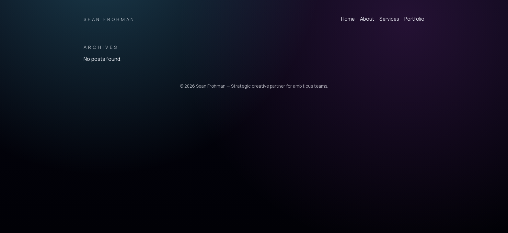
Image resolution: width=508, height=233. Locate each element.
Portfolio (414, 19)
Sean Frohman (109, 19)
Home (348, 19)
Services (389, 19)
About (367, 19)
